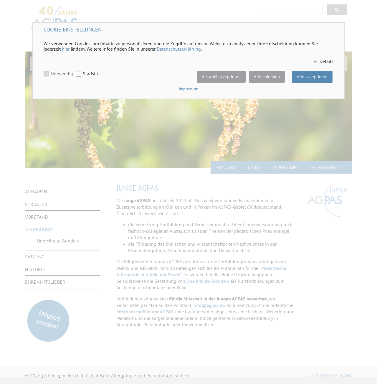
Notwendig (62, 73)
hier (66, 49)
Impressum (188, 89)
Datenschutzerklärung (179, 49)
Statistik (91, 73)
